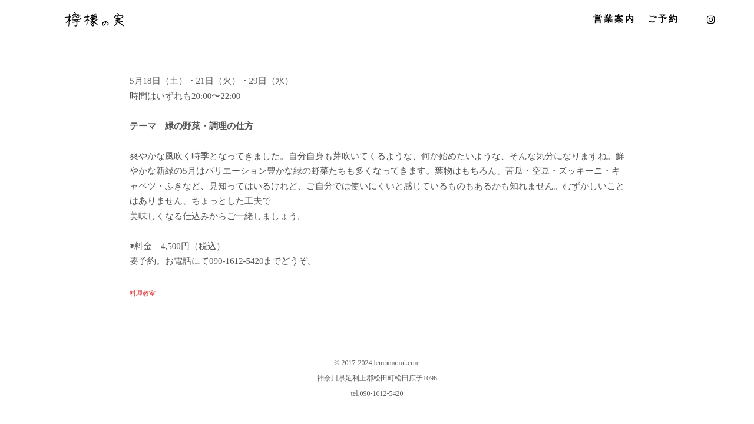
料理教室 (143, 293)
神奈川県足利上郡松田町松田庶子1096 (377, 378)
